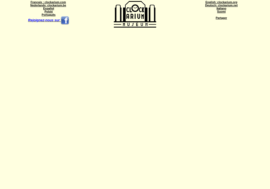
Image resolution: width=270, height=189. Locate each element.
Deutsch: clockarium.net (221, 5)
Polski (48, 11)
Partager (221, 17)
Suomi (221, 11)
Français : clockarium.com (48, 2)
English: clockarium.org (221, 2)
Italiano (221, 8)
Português (49, 14)
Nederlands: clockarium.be (48, 5)
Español (48, 8)
